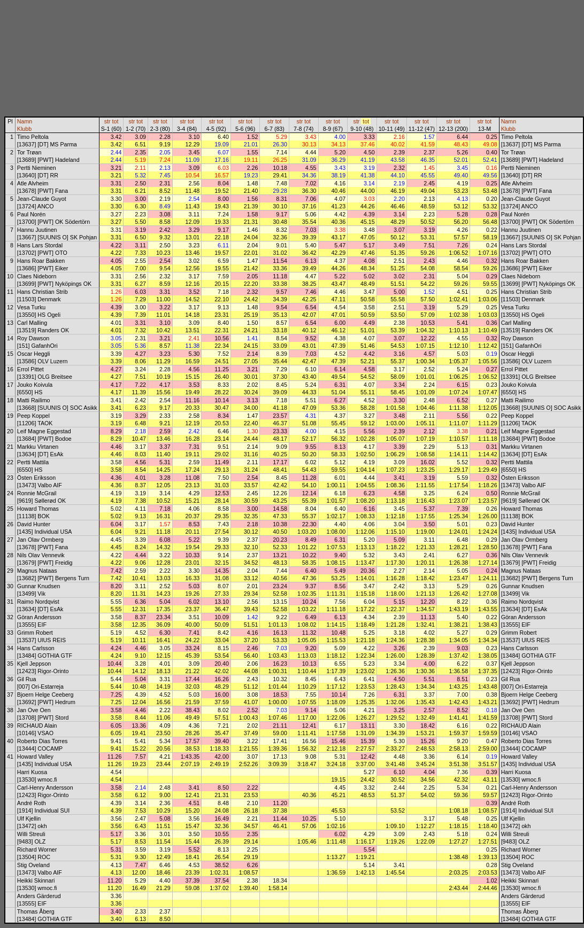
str (107, 121)
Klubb (24, 129)
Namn (24, 121)
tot (115, 121)
